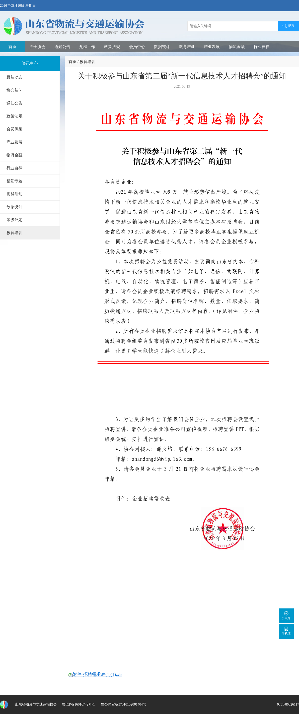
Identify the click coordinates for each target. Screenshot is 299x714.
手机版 (286, 630)
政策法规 (112, 47)
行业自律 (262, 47)
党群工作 (87, 47)
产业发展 (212, 47)
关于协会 (37, 47)
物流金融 (237, 47)
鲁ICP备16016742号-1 (78, 704)
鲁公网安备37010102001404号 (123, 704)
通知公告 (62, 47)
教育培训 (187, 47)
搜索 (288, 26)
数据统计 (162, 47)
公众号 (286, 615)
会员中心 (137, 47)
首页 (12, 47)
